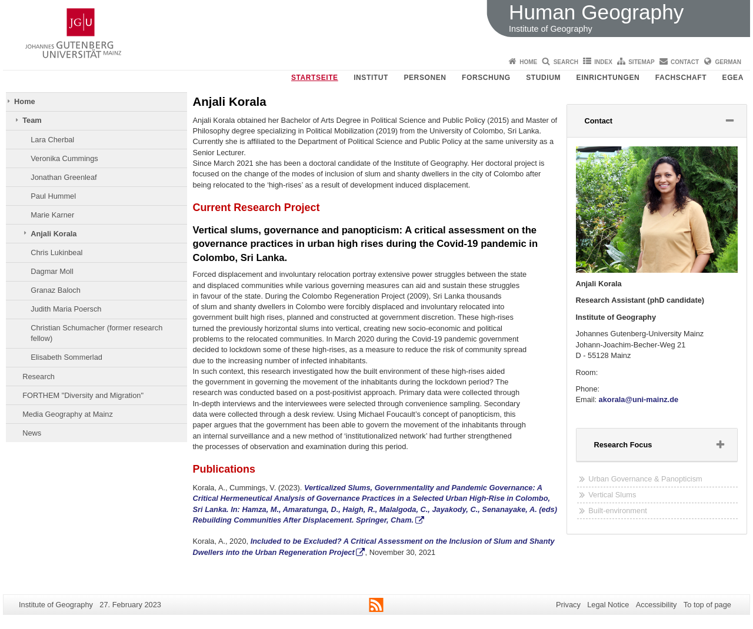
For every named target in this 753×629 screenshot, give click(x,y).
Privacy (568, 604)
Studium (543, 77)
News (31, 433)
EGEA (733, 77)
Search (566, 62)
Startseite (314, 77)
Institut (371, 77)
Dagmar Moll (52, 271)
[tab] (657, 121)
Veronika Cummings (64, 158)
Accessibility (656, 604)
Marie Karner (52, 214)
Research (38, 376)
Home (528, 62)
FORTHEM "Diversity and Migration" (83, 395)
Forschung (486, 77)
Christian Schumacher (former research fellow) (96, 333)
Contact (685, 62)
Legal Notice (608, 604)
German (728, 62)
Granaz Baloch (56, 290)
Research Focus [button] (638, 447)
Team (31, 120)
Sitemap (641, 62)
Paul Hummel (53, 196)
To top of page (707, 604)
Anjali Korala (53, 233)
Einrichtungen (608, 77)
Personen (425, 77)
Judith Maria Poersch (66, 309)
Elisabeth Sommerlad (66, 357)
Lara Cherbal (52, 139)
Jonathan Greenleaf (63, 177)
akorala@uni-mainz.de (639, 399)
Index (603, 62)
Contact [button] (613, 123)
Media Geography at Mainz (67, 414)
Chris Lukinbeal (56, 252)
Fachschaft (681, 77)
